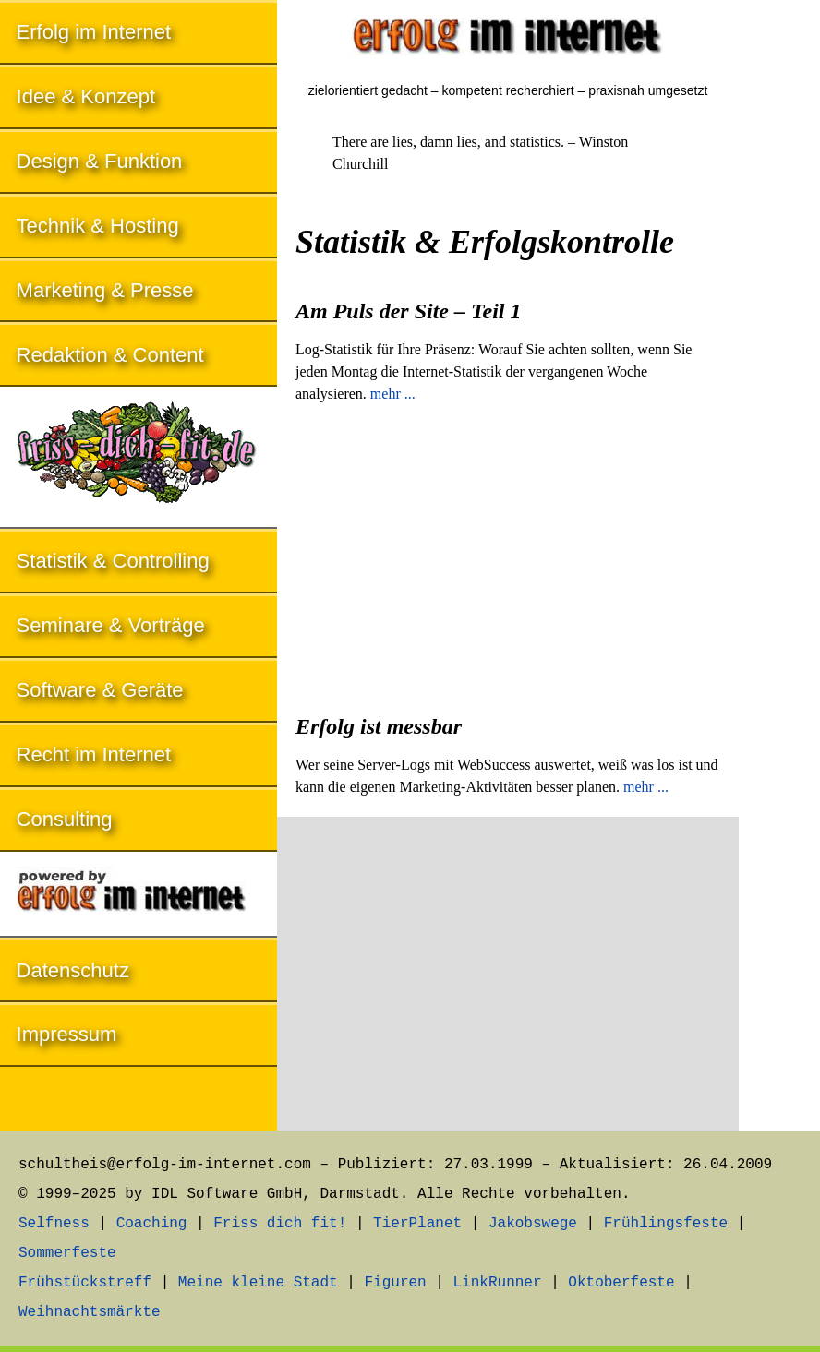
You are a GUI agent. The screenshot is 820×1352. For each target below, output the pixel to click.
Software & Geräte (100, 689)
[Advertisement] (507, 553)
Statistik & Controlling (113, 560)
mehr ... (393, 393)
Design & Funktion (100, 161)
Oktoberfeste (621, 1282)
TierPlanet (417, 1223)
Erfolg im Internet (94, 31)
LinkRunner (497, 1282)
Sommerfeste (67, 1253)
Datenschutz (73, 970)
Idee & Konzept (86, 96)
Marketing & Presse (105, 290)
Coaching (151, 1223)
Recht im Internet (94, 754)
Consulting (65, 819)
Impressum (67, 1034)
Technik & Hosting (98, 225)
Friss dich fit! (279, 1223)
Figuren (395, 1282)
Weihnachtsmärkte (89, 1312)
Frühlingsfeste (666, 1223)
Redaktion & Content (110, 354)
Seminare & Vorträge (111, 625)
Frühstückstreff (84, 1282)
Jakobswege (532, 1223)
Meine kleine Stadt (258, 1282)
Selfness (54, 1223)
